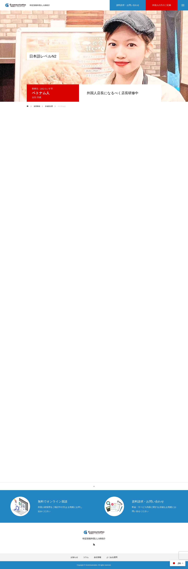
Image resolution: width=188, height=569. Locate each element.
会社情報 (97, 557)
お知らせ (74, 557)
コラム (86, 557)
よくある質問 (111, 557)
